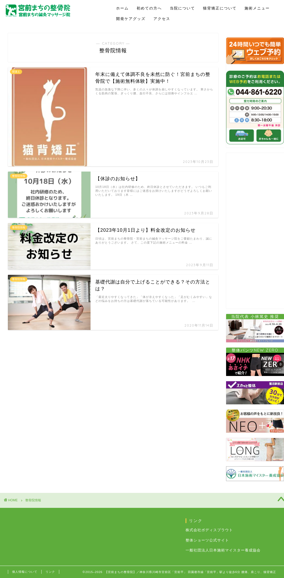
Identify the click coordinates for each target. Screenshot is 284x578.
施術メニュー (257, 8)
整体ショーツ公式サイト (207, 540)
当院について (182, 8)
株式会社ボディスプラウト (209, 530)
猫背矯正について (220, 8)
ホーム (122, 8)
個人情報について (24, 571)
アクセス (161, 18)
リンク (50, 571)
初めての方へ (149, 8)
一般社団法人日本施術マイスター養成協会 (223, 550)
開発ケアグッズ (131, 18)
